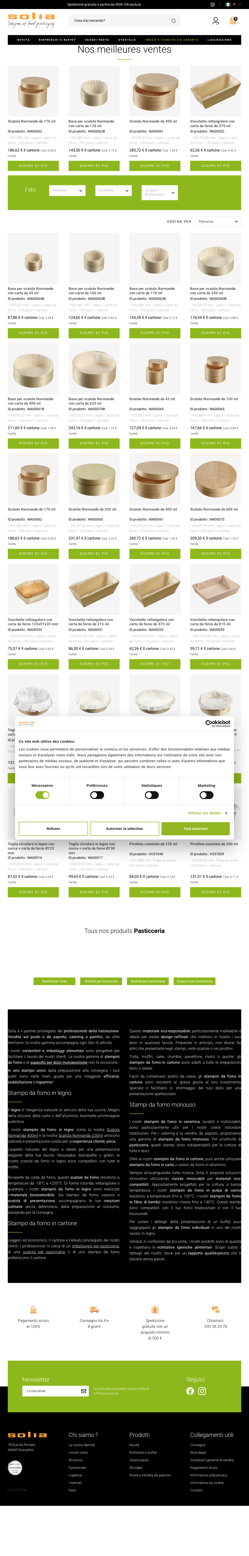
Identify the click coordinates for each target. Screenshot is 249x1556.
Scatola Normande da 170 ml (33, 166)
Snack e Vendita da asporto (172, 40)
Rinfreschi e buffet (57, 40)
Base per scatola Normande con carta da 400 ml (32, 446)
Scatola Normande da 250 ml (94, 554)
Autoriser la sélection (124, 828)
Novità (23, 40)
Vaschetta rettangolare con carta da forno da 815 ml (214, 667)
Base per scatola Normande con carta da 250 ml (214, 336)
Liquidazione (220, 40)
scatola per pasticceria (44, 1302)
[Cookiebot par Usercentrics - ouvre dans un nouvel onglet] (209, 723)
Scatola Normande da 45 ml (153, 444)
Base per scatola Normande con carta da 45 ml (32, 336)
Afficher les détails (204, 813)
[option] (54, 1014)
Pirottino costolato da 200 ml (215, 894)
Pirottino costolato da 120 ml (154, 894)
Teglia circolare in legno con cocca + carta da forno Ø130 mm (93, 899)
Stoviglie (127, 40)
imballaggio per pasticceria (95, 1296)
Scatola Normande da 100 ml (215, 444)
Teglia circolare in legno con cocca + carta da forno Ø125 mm (32, 899)
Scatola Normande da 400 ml (154, 166)
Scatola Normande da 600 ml (215, 554)
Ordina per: (180, 266)
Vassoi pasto (97, 40)
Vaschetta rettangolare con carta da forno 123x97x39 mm (31, 669)
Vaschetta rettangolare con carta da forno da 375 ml (214, 168)
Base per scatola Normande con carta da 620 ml (93, 446)
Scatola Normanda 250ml (81, 1186)
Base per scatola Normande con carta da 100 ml (93, 336)
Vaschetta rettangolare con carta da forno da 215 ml (92, 667)
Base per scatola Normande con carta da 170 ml (93, 168)
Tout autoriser (196, 828)
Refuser (53, 828)
